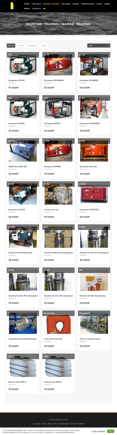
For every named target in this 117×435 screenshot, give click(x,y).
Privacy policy (54, 420)
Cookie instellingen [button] (98, 431)
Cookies (65, 420)
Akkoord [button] (110, 431)
